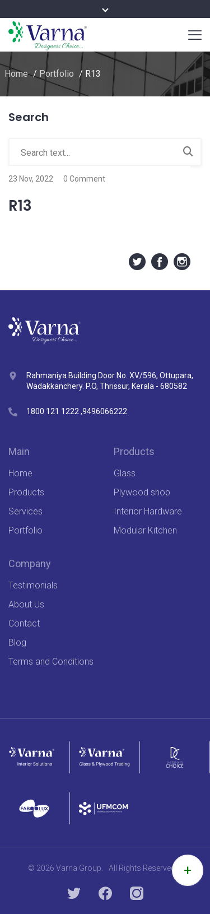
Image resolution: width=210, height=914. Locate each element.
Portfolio (56, 73)
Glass (125, 473)
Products (26, 492)
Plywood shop (142, 492)
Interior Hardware (148, 511)
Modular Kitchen (145, 530)
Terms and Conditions (51, 661)
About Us (26, 604)
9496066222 (104, 411)
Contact (24, 623)
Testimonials (33, 585)
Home (16, 73)
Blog (17, 642)
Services (25, 511)
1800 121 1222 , (54, 411)
